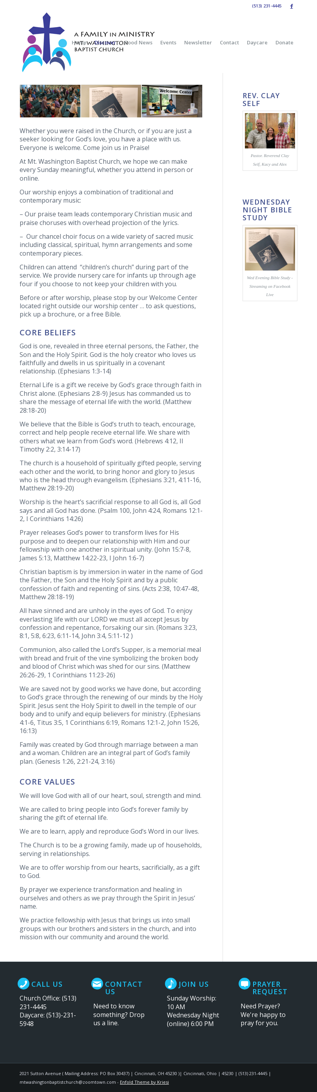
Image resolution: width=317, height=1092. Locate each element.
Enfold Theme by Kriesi (144, 1082)
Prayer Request (270, 988)
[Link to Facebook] (291, 6)
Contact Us (124, 988)
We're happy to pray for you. (263, 1018)
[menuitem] (79, 42)
